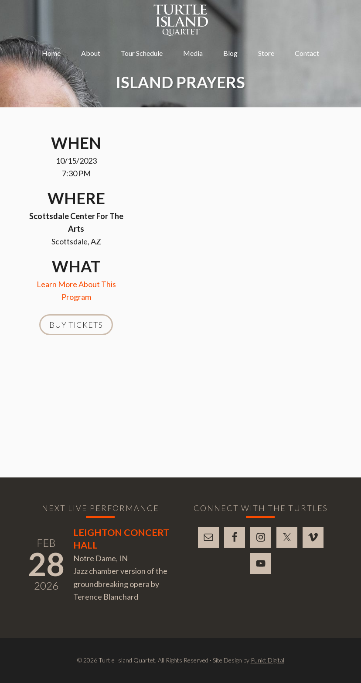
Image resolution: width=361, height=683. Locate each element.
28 (46, 564)
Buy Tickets (76, 324)
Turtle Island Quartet (180, 20)
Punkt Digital (267, 660)
